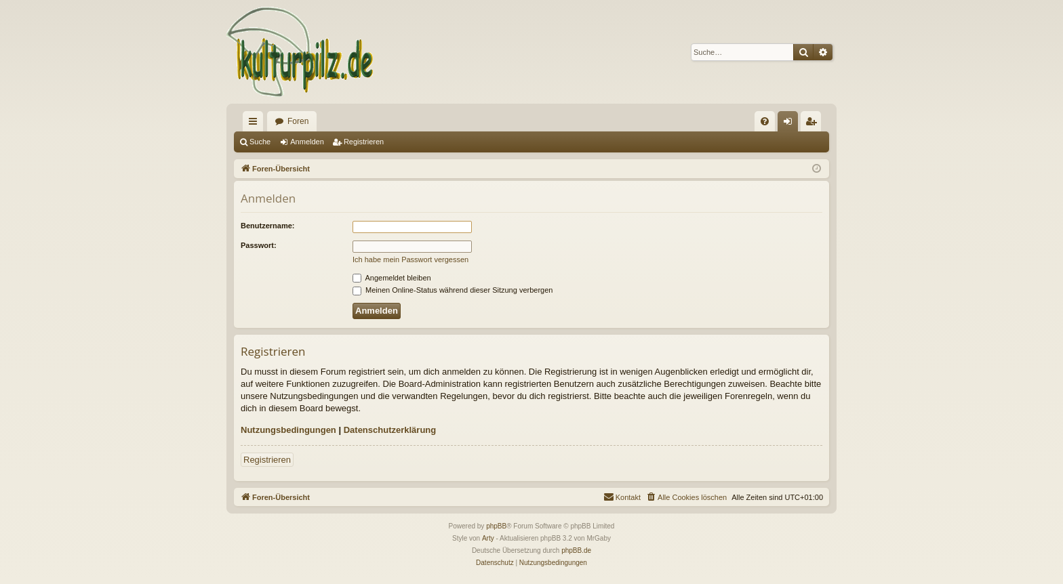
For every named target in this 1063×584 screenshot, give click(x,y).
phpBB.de (576, 550)
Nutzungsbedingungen (288, 430)
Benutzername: (267, 226)
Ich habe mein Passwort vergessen (410, 259)
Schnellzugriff (255, 124)
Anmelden (307, 142)
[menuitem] (765, 121)
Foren (297, 121)
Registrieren (364, 142)
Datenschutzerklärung (390, 430)
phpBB (496, 526)
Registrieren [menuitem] (814, 124)
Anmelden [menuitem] (791, 124)
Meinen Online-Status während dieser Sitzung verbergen (453, 290)
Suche (259, 142)
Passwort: (259, 245)
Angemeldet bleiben (392, 278)
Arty (488, 538)
